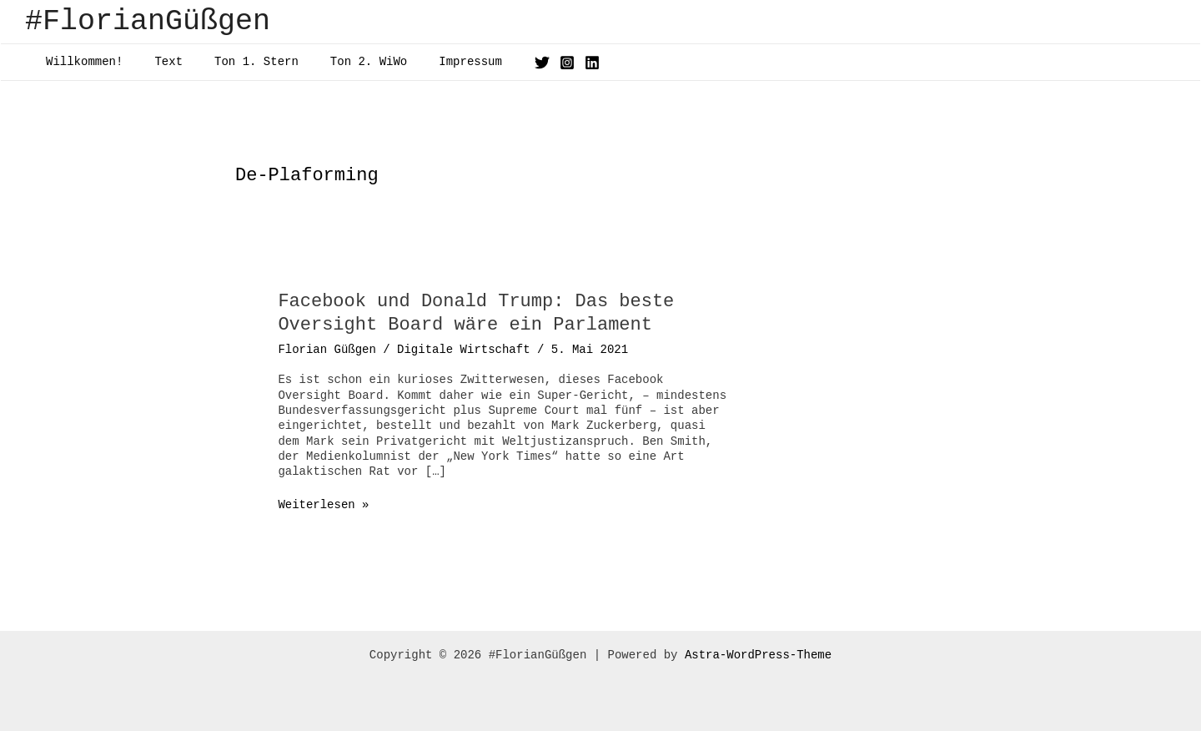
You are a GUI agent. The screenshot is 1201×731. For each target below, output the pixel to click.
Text (156, 61)
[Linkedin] (550, 62)
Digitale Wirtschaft (463, 349)
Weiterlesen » (323, 504)
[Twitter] (500, 62)
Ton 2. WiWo (339, 61)
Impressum (433, 61)
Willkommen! (80, 61)
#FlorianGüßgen (147, 21)
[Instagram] (525, 62)
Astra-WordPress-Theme (758, 655)
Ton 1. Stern (235, 61)
